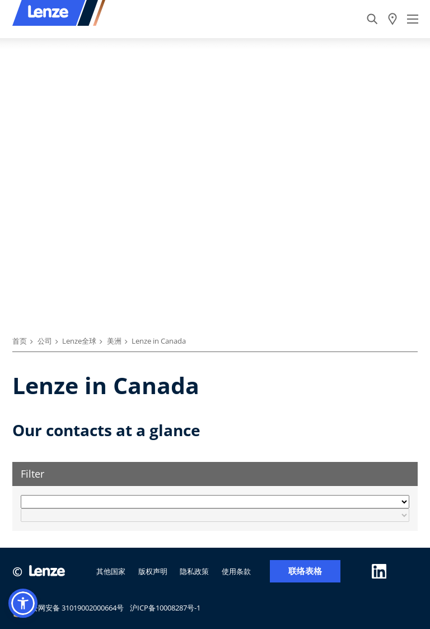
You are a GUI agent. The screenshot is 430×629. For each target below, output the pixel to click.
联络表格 (305, 571)
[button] (23, 603)
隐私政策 (194, 571)
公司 (45, 341)
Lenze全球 (79, 341)
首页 (19, 341)
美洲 (114, 341)
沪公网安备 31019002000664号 (68, 609)
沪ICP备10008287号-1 (165, 608)
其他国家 (110, 571)
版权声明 (152, 571)
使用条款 (236, 571)
